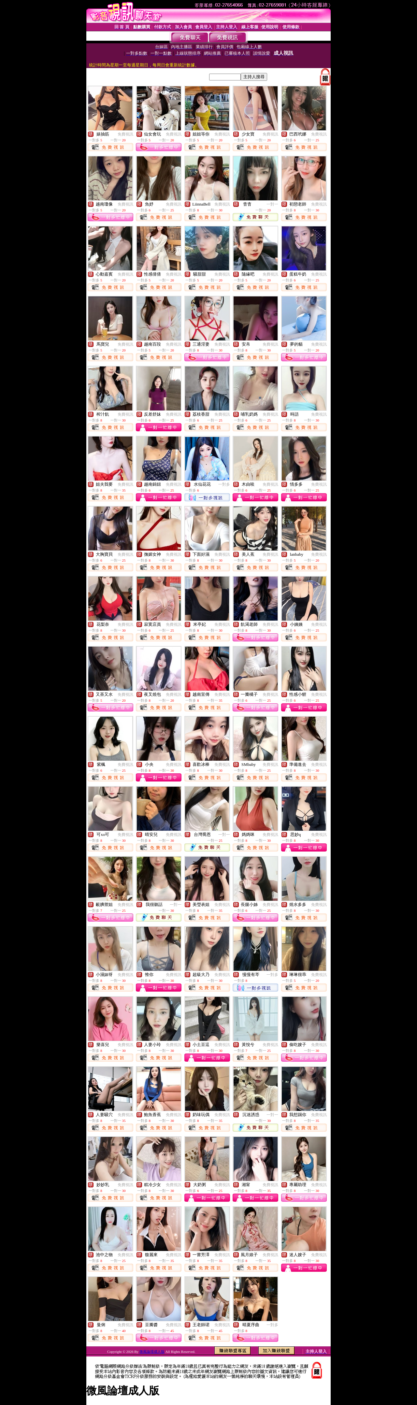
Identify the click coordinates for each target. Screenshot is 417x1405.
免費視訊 (125, 134)
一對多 (224, 484)
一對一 (272, 204)
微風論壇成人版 (152, 1352)
